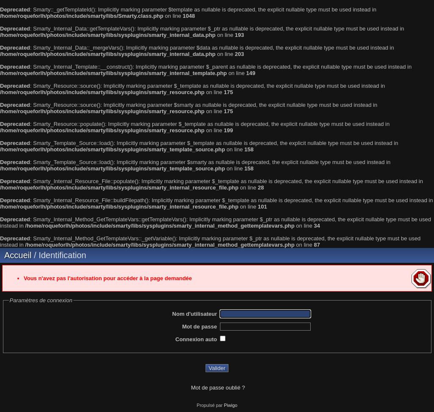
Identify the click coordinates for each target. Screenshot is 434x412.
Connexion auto (196, 339)
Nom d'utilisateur (194, 314)
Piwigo (230, 405)
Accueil (17, 255)
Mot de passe (199, 326)
